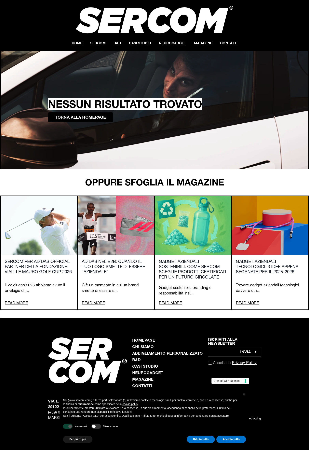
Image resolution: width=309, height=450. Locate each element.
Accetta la (235, 362)
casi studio (145, 366)
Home (77, 43)
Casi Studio (140, 43)
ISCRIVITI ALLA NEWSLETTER (222, 341)
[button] (244, 393)
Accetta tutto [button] (231, 439)
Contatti (228, 43)
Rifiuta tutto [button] (201, 439)
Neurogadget (172, 43)
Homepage (143, 340)
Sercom (98, 43)
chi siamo (143, 346)
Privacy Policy (244, 362)
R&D (117, 43)
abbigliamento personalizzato (167, 353)
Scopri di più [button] (77, 439)
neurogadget (147, 372)
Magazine (203, 43)
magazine (143, 379)
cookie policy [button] (130, 404)
